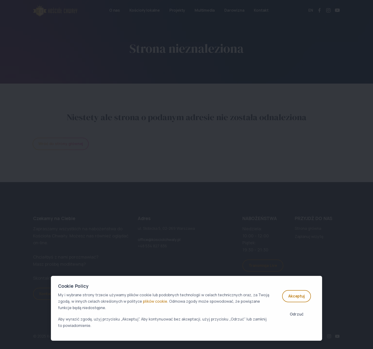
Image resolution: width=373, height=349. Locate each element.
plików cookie (155, 301)
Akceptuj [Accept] (296, 296)
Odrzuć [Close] (297, 314)
